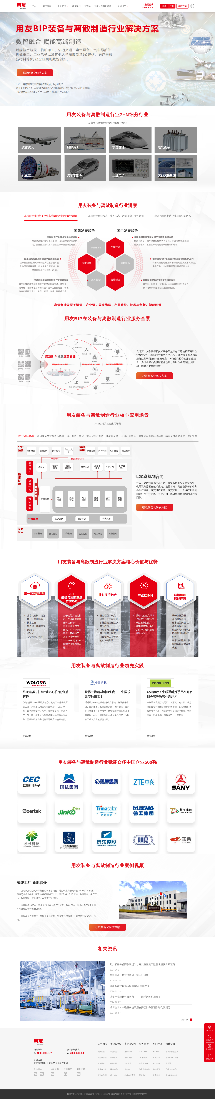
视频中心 (114, 1069)
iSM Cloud (143, 1052)
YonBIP (156, 1052)
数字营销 (156, 1075)
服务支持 (62, 6)
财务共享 (156, 1057)
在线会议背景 (130, 1075)
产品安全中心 (171, 1069)
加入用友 (101, 1063)
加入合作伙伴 (144, 1069)
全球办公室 (102, 1069)
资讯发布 (114, 1057)
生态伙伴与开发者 (104, 6)
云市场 (87, 6)
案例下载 (128, 1057)
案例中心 (128, 1052)
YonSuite (156, 1063)
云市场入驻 (143, 1063)
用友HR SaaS (171, 1075)
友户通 (168, 1063)
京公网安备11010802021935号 (135, 1094)
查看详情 (27, 736)
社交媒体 (114, 1075)
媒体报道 (114, 1063)
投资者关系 (102, 1075)
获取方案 (182, 6)
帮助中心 (142, 1075)
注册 (172, 6)
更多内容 (185, 1020)
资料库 (127, 1069)
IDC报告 (128, 1063)
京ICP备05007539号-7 (113, 1094)
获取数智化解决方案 (35, 72)
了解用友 (122, 6)
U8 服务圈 (143, 1057)
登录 (164, 6)
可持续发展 (102, 1057)
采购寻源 (156, 1069)
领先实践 (76, 6)
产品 (35, 6)
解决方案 (48, 6)
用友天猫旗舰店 (172, 1052)
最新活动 (114, 1052)
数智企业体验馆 (172, 1057)
